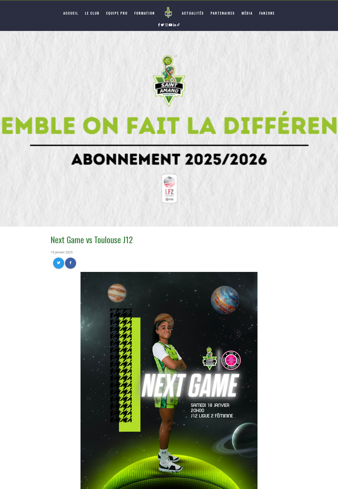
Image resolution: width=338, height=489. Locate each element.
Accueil (70, 13)
